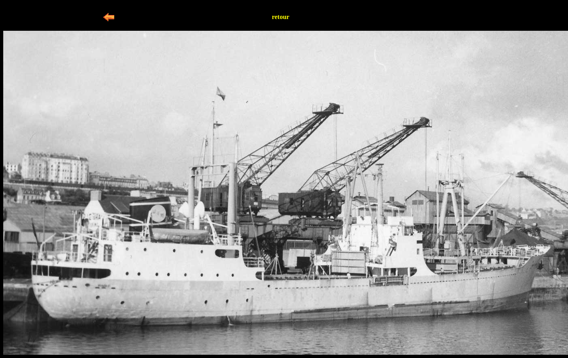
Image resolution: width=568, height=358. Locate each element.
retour (280, 16)
